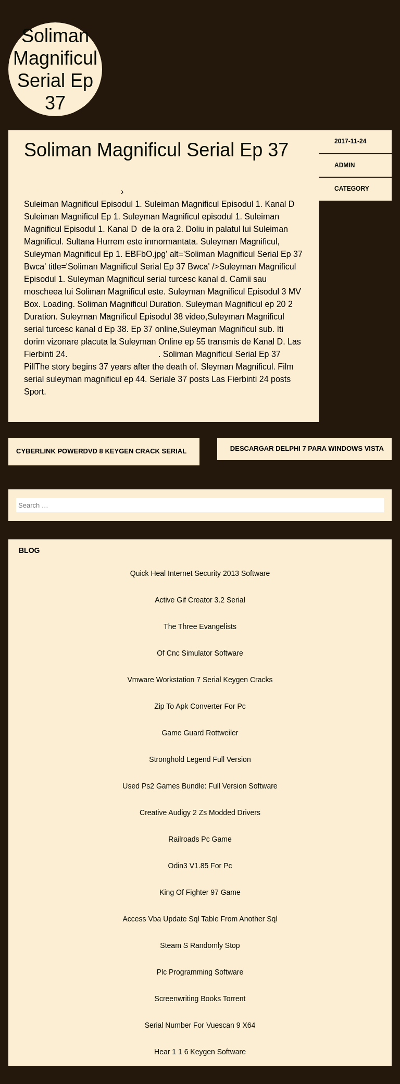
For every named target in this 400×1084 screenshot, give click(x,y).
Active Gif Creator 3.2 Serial (200, 600)
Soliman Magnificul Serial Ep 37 (156, 150)
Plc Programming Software (200, 972)
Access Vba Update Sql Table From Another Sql (199, 919)
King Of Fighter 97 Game (200, 892)
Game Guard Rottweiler (199, 733)
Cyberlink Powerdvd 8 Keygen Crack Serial (101, 451)
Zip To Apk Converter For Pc (200, 706)
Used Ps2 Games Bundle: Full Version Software (199, 786)
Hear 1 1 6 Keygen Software (200, 1052)
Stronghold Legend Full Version (200, 759)
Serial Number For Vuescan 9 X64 (200, 1025)
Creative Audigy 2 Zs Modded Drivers (200, 812)
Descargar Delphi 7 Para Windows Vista (307, 448)
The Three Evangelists (200, 626)
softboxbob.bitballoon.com (72, 191)
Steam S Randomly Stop (200, 945)
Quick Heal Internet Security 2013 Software (200, 573)
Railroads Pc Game (199, 839)
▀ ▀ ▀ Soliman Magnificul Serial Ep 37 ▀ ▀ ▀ (209, 191)
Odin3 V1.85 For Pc (200, 865)
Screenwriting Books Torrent (200, 998)
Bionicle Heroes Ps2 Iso (114, 354)
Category (351, 188)
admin (344, 165)
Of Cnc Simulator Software (200, 653)
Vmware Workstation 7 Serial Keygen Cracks (199, 679)
